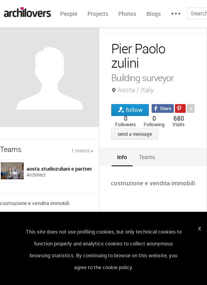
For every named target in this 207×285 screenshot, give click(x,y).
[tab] (122, 157)
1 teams (80, 150)
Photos (127, 13)
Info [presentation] (122, 157)
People (68, 13)
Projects (97, 13)
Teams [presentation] (147, 157)
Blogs (153, 13)
